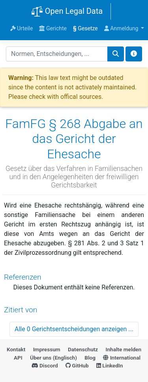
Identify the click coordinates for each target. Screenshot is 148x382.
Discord (45, 365)
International (122, 357)
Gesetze (85, 28)
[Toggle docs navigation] (134, 53)
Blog (90, 357)
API (18, 357)
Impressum (46, 349)
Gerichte (53, 28)
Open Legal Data (67, 12)
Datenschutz (83, 349)
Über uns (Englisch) (53, 357)
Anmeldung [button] (122, 28)
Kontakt (16, 349)
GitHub (77, 365)
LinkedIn (109, 365)
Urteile (21, 28)
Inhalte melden (123, 349)
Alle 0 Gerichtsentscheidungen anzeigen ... (74, 329)
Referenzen (22, 277)
